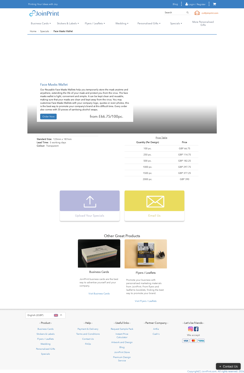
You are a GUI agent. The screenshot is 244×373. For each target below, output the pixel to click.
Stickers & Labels (45, 333)
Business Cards (45, 328)
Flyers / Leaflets (45, 338)
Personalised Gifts (45, 348)
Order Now (48, 116)
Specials (45, 353)
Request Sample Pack (122, 328)
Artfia (156, 328)
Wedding (45, 343)
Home (33, 31)
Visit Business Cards (99, 293)
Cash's (156, 333)
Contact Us (88, 338)
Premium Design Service (122, 359)
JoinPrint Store (122, 352)
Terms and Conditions (88, 333)
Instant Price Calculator (122, 335)
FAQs (88, 343)
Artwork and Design (122, 342)
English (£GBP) (47, 315)
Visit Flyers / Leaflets (145, 301)
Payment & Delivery (88, 328)
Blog (175, 4)
